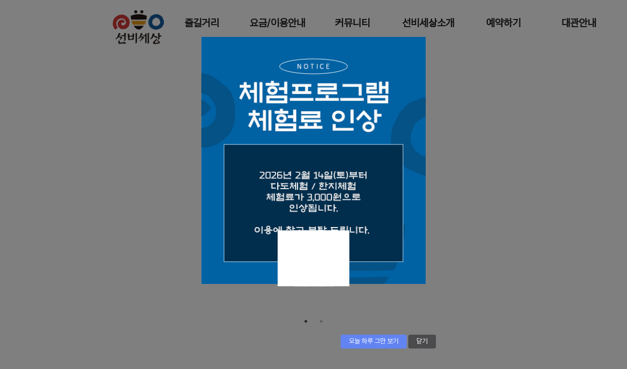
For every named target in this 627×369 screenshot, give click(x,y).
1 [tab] (306, 321)
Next (305, 258)
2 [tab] (321, 321)
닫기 (422, 341)
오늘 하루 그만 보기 (374, 341)
